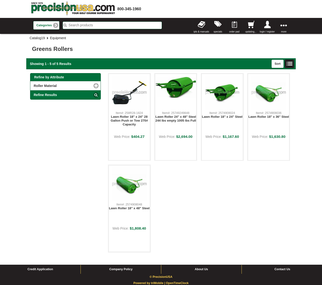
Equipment (58, 38)
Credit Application (40, 269)
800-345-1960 (129, 9)
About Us (201, 269)
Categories (44, 25)
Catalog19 (37, 38)
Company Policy (120, 269)
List (289, 63)
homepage (73, 9)
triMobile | (158, 283)
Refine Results (45, 95)
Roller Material (65, 86)
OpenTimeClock (177, 283)
